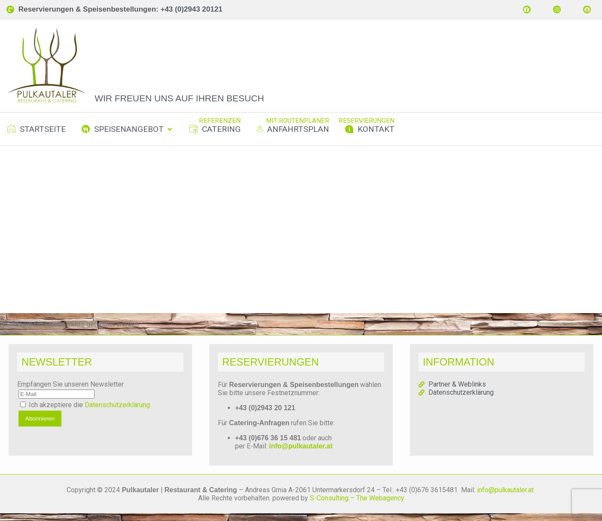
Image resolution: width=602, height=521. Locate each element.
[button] (128, 137)
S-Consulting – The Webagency (357, 506)
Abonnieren (40, 426)
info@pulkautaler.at (301, 453)
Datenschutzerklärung (117, 412)
